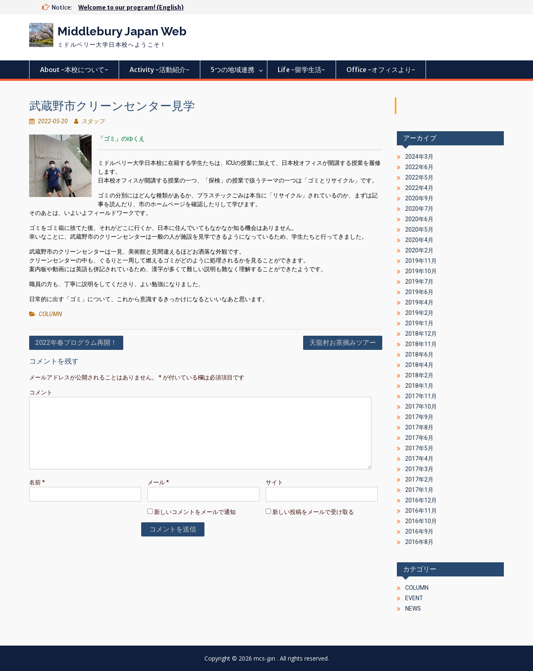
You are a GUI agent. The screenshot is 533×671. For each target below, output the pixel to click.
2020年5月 (419, 229)
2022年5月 (419, 177)
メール (158, 482)
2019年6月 (419, 292)
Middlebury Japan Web (122, 31)
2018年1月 (419, 385)
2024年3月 (419, 156)
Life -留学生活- (301, 69)
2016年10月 (421, 521)
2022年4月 (419, 188)
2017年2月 (419, 479)
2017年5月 (419, 448)
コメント (40, 392)
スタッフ (93, 121)
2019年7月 (419, 281)
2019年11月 (421, 260)
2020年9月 (419, 198)
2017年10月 (421, 406)
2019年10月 (421, 271)
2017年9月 (419, 417)
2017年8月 (419, 427)
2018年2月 (419, 375)
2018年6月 (419, 354)
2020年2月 (419, 250)
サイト (274, 482)
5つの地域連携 (232, 69)
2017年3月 (419, 469)
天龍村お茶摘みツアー (342, 343)
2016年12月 (421, 500)
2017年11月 (421, 396)
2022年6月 (419, 167)
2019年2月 (419, 312)
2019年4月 (419, 302)
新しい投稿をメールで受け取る (313, 512)
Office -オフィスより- (380, 69)
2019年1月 (419, 323)
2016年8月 (419, 542)
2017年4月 (419, 458)
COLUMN (50, 314)
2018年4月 (419, 365)
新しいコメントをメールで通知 (195, 512)
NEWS (413, 608)
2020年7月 (419, 208)
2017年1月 (419, 489)
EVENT (414, 598)
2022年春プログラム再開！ (76, 343)
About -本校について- (74, 69)
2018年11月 (421, 344)
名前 (37, 482)
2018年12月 (421, 333)
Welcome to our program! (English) (131, 7)
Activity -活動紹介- (159, 69)
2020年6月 (419, 219)
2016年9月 (419, 531)
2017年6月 (419, 437)
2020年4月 (419, 240)
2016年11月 (421, 510)
